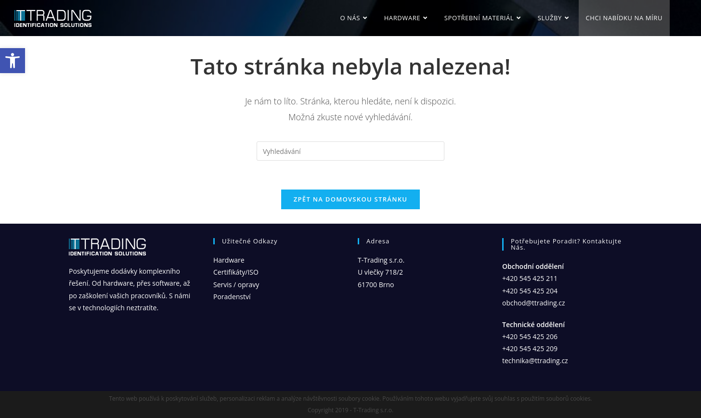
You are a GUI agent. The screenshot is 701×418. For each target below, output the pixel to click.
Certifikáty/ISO (236, 272)
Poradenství (232, 296)
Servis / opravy (236, 284)
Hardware (229, 260)
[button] (12, 60)
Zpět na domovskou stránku (350, 199)
